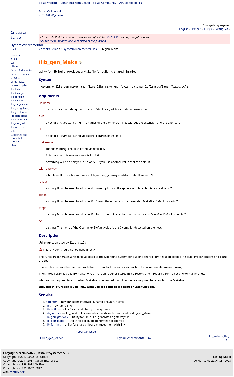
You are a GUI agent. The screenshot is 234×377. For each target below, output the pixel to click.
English (184, 29)
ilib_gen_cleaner (19, 104)
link (13, 131)
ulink (13, 145)
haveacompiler (19, 85)
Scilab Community (104, 3)
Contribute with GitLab (75, 3)
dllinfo (14, 66)
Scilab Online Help (50, 11)
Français (196, 29)
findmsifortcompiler (22, 70)
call (12, 62)
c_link (14, 58)
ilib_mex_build (18, 123)
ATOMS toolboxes (130, 3)
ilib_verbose (17, 127)
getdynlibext (18, 81)
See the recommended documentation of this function (73, 41)
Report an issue (86, 332)
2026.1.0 (112, 37)
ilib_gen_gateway (20, 108)
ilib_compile (17, 96)
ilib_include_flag (19, 119)
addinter (15, 55)
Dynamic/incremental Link (80, 49)
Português (221, 29)
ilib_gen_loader (19, 112)
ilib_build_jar (18, 93)
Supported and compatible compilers (19, 138)
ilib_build (16, 89)
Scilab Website (48, 3)
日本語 (208, 29)
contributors (18, 372)
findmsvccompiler (20, 74)
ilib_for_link (17, 100)
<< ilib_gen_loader (51, 338)
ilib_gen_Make (19, 115)
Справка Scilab (18, 35)
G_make (15, 77)
